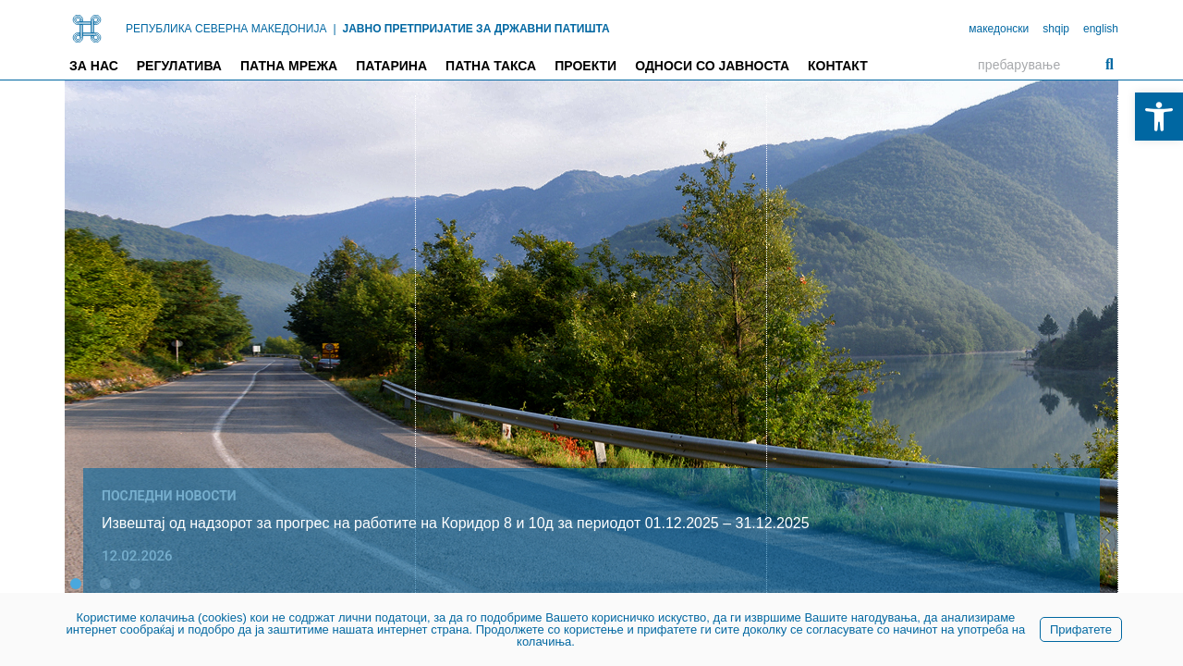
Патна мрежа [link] (288, 65)
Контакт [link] (838, 65)
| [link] (334, 28)
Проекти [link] (585, 65)
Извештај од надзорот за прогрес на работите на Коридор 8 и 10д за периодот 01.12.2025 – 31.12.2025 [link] (456, 523)
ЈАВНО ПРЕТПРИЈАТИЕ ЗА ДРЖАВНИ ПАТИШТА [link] (476, 28)
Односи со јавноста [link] (712, 65)
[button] (75, 583)
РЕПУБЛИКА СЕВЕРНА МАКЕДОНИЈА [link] (226, 28)
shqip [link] (1056, 28)
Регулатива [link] (179, 65)
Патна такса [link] (490, 65)
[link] (1159, 116)
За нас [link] (93, 65)
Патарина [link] (391, 65)
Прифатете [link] (1081, 629)
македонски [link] (999, 28)
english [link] (1100, 28)
